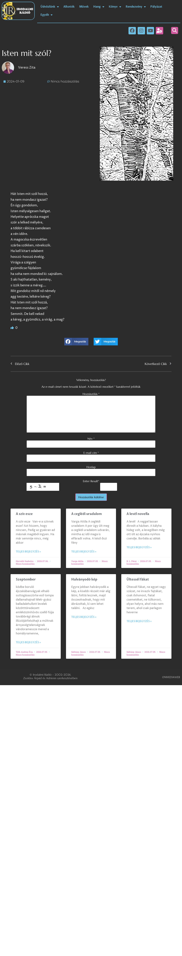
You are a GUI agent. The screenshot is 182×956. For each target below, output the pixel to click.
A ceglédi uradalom (86, 514)
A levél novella (138, 514)
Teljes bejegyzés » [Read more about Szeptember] (28, 642)
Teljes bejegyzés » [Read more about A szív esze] (28, 551)
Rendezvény (136, 7)
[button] (174, 30)
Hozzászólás (91, 393)
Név (91, 438)
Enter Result (91, 481)
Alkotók (69, 7)
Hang (98, 7)
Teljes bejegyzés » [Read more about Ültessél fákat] (139, 621)
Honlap (91, 467)
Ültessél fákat (138, 579)
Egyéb (46, 15)
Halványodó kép (84, 579)
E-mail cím (91, 452)
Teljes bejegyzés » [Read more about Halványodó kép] (83, 617)
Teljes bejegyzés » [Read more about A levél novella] (139, 547)
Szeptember (26, 579)
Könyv (115, 7)
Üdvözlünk (49, 7)
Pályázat (156, 7)
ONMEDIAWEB (171, 677)
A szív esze (24, 514)
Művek (84, 7)
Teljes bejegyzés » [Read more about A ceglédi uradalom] (83, 551)
